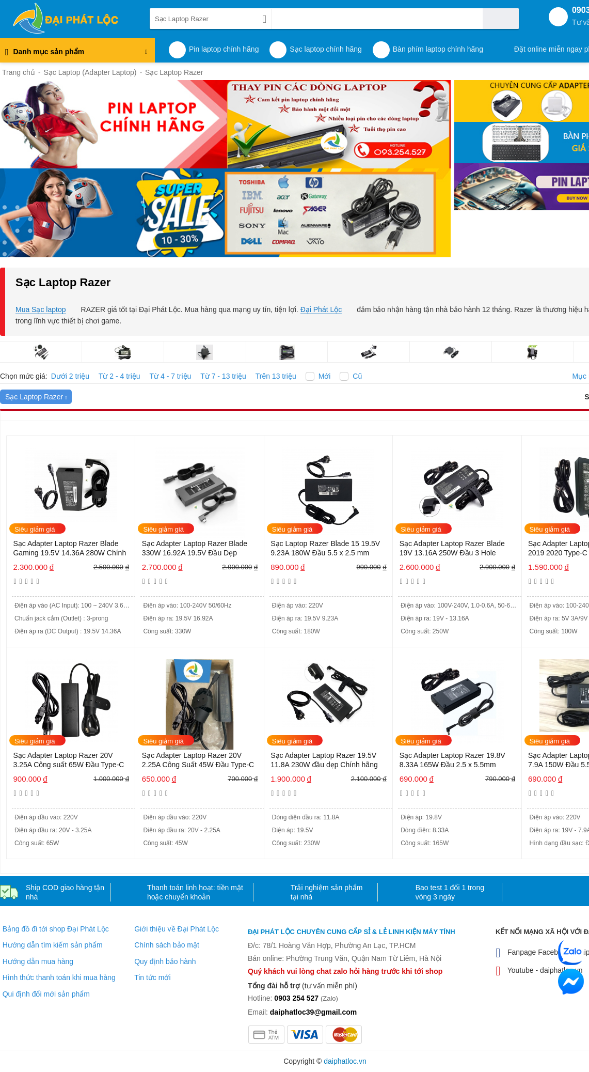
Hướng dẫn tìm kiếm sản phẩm (53, 945)
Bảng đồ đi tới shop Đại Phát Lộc (56, 929)
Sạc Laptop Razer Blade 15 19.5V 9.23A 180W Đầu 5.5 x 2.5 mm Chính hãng (325, 548)
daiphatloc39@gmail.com (313, 1012)
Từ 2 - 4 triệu (119, 376)
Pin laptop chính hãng (224, 49)
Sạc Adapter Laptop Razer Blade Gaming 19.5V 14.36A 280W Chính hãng (69, 548)
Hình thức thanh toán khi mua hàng (59, 977)
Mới (325, 376)
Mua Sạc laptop (40, 309)
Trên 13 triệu (276, 376)
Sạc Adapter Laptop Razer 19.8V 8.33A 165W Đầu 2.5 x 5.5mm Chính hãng (452, 760)
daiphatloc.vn (345, 1061)
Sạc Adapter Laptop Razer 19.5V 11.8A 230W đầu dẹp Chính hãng (323, 760)
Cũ (357, 376)
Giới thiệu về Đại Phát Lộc (176, 929)
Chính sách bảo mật (166, 945)
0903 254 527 (296, 998)
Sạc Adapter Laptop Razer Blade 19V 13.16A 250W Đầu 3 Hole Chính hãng (452, 548)
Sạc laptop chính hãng (326, 49)
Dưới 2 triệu (70, 376)
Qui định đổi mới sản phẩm (46, 994)
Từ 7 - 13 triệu (223, 376)
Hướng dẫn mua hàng (38, 961)
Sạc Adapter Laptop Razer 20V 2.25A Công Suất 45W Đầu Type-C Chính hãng (198, 760)
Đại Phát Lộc (321, 309)
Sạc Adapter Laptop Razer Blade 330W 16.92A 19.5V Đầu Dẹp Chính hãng (194, 548)
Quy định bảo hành (165, 961)
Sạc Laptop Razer (36, 397)
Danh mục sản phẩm (76, 54)
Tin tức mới (152, 977)
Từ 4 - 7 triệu (171, 376)
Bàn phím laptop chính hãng (438, 49)
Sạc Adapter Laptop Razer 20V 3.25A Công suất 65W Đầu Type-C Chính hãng (68, 760)
